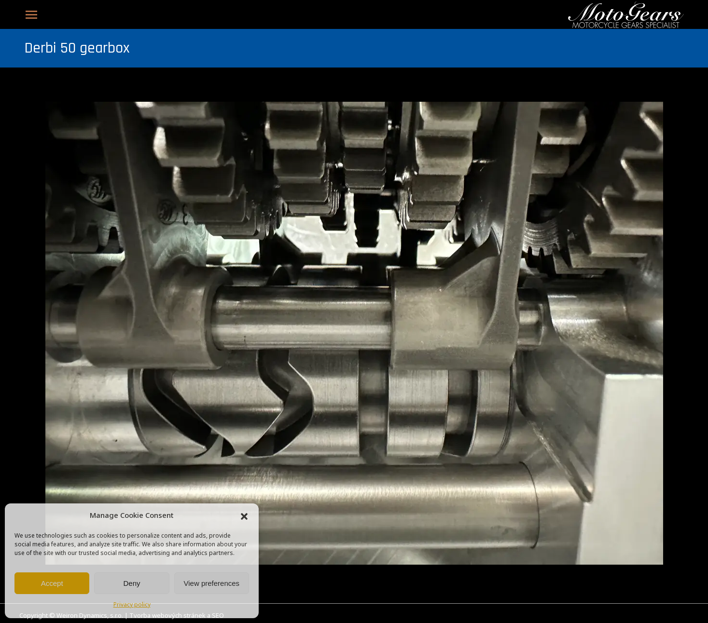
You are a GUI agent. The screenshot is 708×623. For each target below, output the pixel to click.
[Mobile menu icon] (31, 15)
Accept (52, 583)
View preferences (212, 583)
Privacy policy (132, 605)
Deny (131, 583)
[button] (244, 516)
